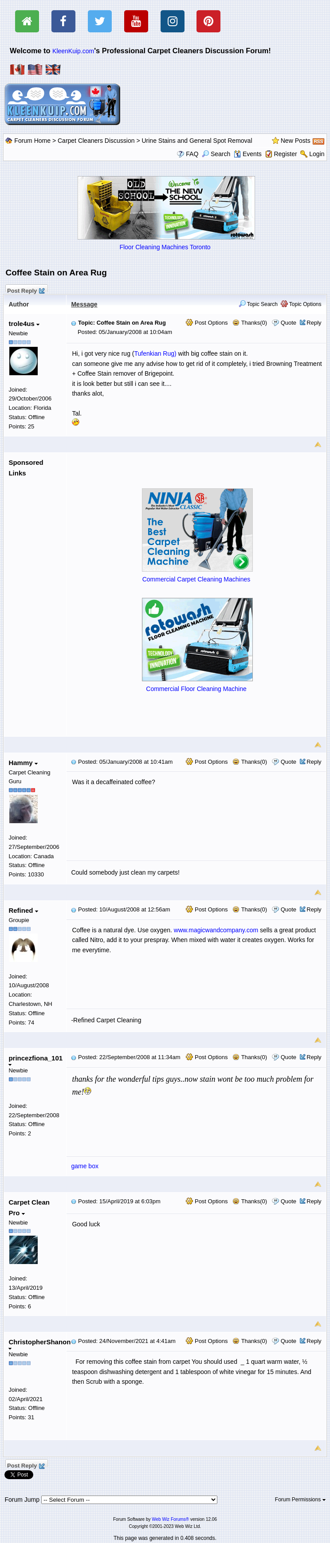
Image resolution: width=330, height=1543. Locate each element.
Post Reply (25, 289)
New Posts (295, 140)
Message (84, 304)
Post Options (207, 322)
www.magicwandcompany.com (216, 930)
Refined (23, 910)
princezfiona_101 (35, 1060)
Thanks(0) (249, 322)
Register (285, 153)
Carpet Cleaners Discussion (96, 140)
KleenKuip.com (73, 51)
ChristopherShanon (39, 1344)
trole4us (23, 323)
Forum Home (32, 140)
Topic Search (258, 304)
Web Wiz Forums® (170, 1519)
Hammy (22, 762)
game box (84, 1166)
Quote (288, 322)
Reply (313, 322)
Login (316, 153)
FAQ (192, 153)
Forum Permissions (300, 1499)
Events (248, 153)
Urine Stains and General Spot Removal (196, 140)
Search (216, 153)
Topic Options (301, 304)
